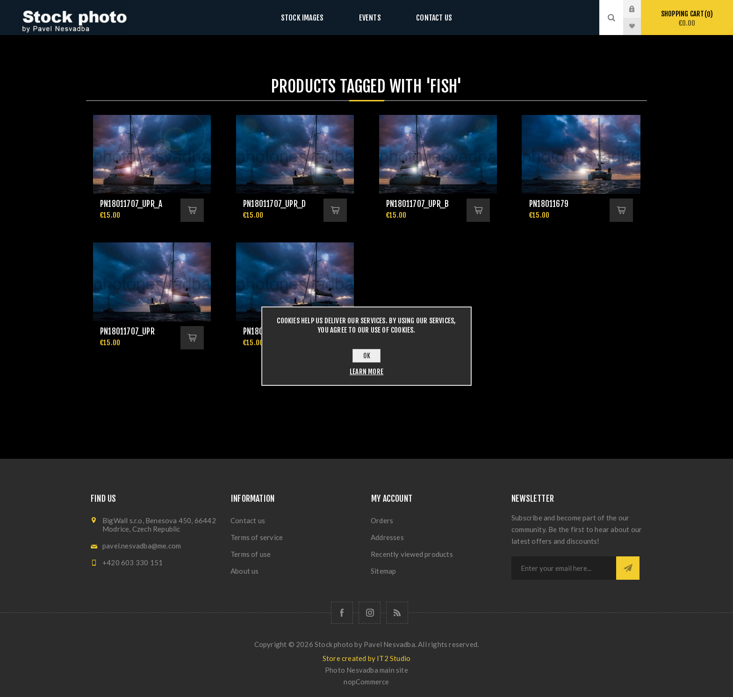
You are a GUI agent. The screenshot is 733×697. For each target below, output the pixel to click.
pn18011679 (548, 204)
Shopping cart (687, 18)
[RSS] (397, 613)
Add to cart (192, 210)
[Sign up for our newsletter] (563, 568)
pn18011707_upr (127, 331)
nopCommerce (366, 681)
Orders (382, 520)
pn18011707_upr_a (131, 204)
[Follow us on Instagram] (370, 613)
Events (369, 17)
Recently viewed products (412, 554)
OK (366, 356)
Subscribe (628, 568)
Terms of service (256, 537)
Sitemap (383, 571)
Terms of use (250, 554)
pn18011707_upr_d (274, 204)
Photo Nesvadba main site (366, 670)
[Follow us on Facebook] (342, 613)
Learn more (366, 371)
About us (244, 571)
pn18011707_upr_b (417, 204)
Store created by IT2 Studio (366, 658)
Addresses (387, 537)
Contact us (425, 17)
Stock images (311, 17)
